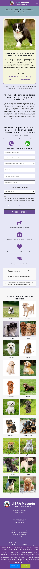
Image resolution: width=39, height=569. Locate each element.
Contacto (20, 524)
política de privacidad (23, 206)
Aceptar (26, 566)
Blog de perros (19, 522)
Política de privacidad (19, 531)
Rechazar (14, 566)
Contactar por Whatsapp (19, 76)
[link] (19, 271)
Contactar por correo (19, 80)
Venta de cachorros (19, 519)
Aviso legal (19, 536)
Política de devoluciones (19, 532)
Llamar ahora (19, 73)
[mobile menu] (36, 3)
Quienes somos (19, 521)
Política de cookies (19, 534)
